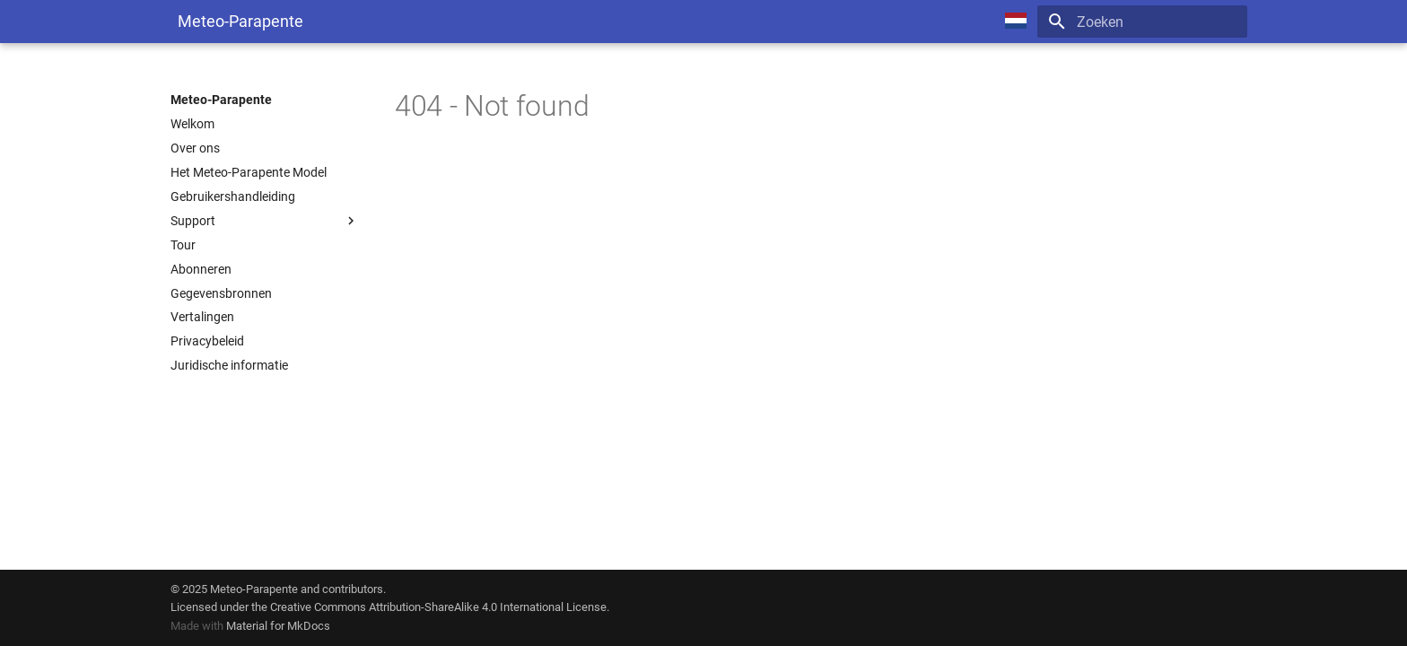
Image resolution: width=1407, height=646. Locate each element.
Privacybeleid (207, 341)
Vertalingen (202, 317)
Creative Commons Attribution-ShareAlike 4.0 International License (438, 607)
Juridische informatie (229, 365)
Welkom (192, 124)
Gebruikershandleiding (232, 196)
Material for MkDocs (278, 626)
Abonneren (201, 269)
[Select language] (1016, 21)
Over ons (195, 148)
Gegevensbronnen (221, 293)
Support (264, 221)
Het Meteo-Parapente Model (248, 172)
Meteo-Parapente (221, 99)
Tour (183, 245)
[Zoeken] (1142, 21)
